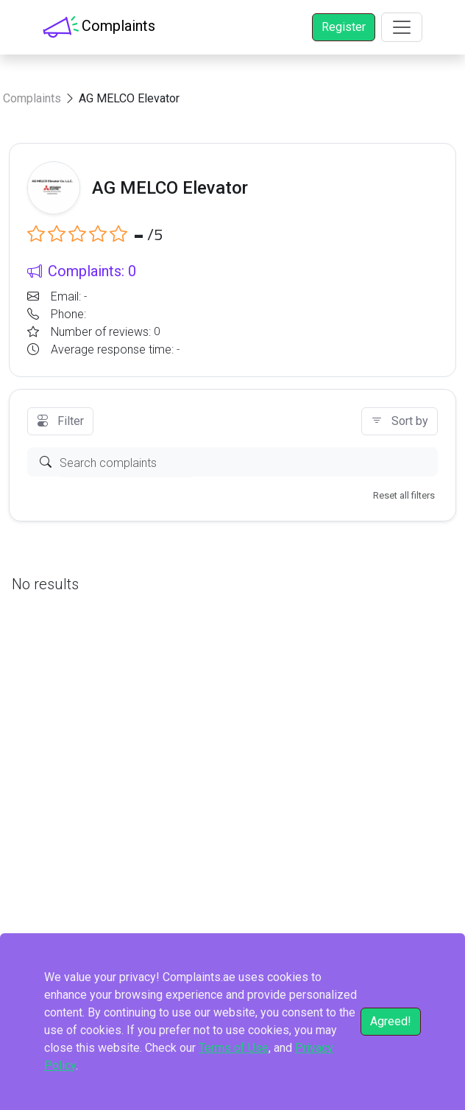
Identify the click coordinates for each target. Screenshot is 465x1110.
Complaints (32, 98)
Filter (60, 421)
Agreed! (390, 1021)
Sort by (399, 421)
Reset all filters (404, 495)
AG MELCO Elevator (129, 98)
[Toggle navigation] (401, 27)
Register (344, 27)
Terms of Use (234, 1048)
